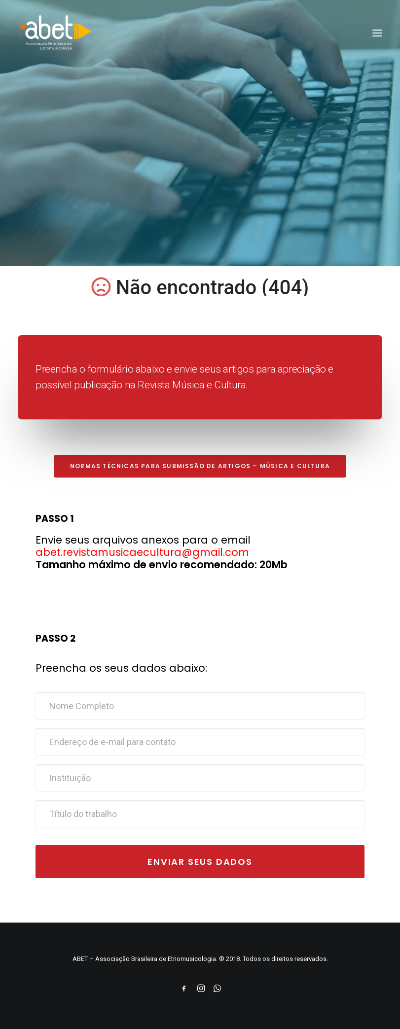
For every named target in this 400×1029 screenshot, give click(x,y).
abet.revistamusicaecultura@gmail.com (142, 552)
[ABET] (55, 33)
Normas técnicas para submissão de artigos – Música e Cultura (200, 466)
